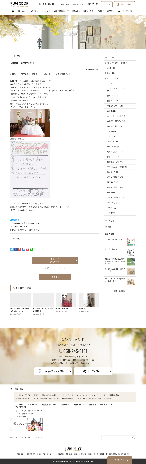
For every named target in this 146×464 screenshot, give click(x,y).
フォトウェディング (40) (116, 197)
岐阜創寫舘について (61, 11)
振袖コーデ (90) (113, 172)
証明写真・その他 (111, 398)
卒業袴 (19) (111, 192)
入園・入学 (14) (113, 136)
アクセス (106, 4)
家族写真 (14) (112, 203)
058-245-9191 (49, 4)
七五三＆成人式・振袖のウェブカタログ (29, 411)
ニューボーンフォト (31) (116, 116)
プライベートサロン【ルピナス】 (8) (119, 90)
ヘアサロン (34, 11)
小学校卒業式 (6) (113, 147)
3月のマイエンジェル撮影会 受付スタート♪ (116, 280)
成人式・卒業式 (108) (115, 187)
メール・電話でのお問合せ (25, 414)
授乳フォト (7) (112, 96)
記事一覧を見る (119, 291)
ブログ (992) (109, 83)
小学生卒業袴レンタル (24, 398)
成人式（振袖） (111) (115, 152)
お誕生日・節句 (114, 395)
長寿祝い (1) (111, 208)
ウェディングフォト (66, 395)
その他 (17, 239)
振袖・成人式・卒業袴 (49, 395)
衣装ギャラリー (89, 11)
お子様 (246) (111, 111)
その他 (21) (111, 213)
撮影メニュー (22, 11)
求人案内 (110, 11)
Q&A (118, 11)
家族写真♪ (54, 262)
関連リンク (14, 437)
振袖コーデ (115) (113, 101)
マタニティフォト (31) (115, 106)
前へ (49, 268)
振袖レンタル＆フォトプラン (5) (116, 63)
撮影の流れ (76, 11)
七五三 (36, 395)
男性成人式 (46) (113, 182)
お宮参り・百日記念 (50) (116, 121)
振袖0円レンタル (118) (115, 162)
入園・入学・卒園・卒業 (43, 398)
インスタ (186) (110, 68)
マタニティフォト (83, 395)
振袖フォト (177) (113, 157)
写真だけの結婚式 (62, 308)
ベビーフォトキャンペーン (114, 239)
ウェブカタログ (128, 11)
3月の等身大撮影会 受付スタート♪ (115, 270)
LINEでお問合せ (21, 417)
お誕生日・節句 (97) (114, 126)
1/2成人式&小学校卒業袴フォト (65, 398)
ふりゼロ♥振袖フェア (112, 249)
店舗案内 (101, 11)
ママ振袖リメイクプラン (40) (117, 167)
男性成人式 (83, 398)
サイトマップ (38, 437)
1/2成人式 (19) (112, 141)
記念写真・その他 (96, 398)
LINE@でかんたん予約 (54, 371)
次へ (60, 268)
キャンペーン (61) (111, 78)
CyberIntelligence (87, 461)
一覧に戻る (16, 56)
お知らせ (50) (110, 73)
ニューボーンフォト (98, 395)
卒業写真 (82, 308)
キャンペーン (46, 11)
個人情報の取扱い (26, 437)
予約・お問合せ (127, 4)
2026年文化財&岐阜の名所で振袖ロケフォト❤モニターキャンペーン (115, 261)
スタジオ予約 (94, 371)
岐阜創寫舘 (14, 220)
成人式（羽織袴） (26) (115, 177)
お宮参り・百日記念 (23, 395)
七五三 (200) (111, 131)
